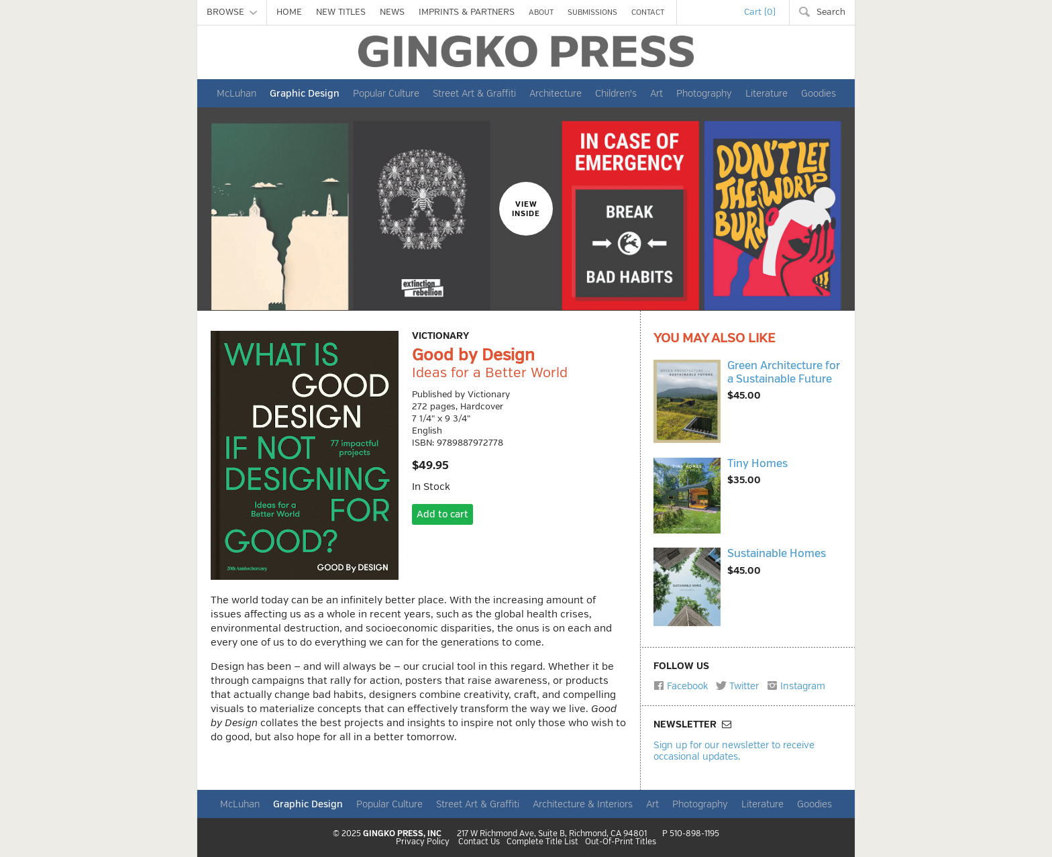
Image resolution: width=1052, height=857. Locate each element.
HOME (289, 12)
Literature (766, 93)
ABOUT (541, 12)
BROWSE (232, 12)
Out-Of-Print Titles (620, 842)
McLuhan (236, 93)
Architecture (555, 93)
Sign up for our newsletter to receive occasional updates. (733, 750)
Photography (704, 93)
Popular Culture (386, 93)
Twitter (737, 686)
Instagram (796, 686)
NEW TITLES (341, 12)
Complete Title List (542, 842)
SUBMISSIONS (592, 12)
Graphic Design (304, 93)
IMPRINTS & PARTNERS (467, 12)
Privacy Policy (423, 842)
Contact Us (479, 842)
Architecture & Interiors (583, 804)
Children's (616, 93)
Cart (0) (760, 12)
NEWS (392, 12)
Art (656, 93)
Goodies (818, 93)
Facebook (680, 686)
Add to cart (442, 514)
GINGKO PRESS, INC (402, 834)
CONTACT (647, 12)
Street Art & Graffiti (474, 93)
